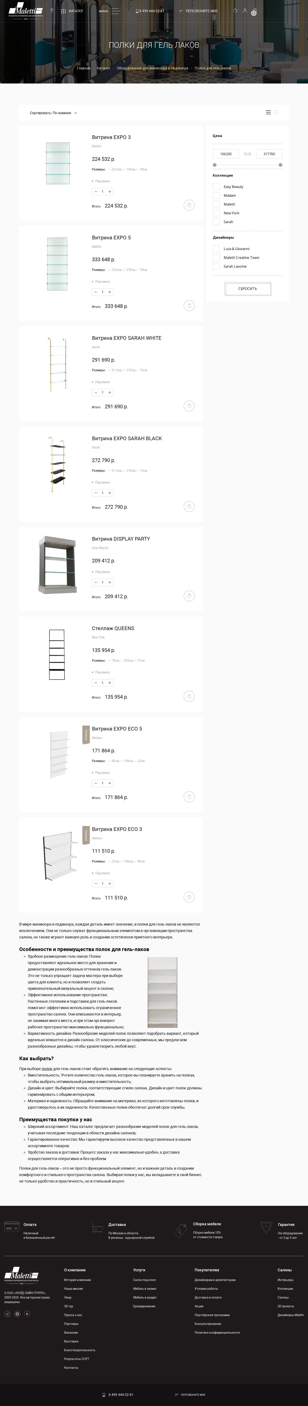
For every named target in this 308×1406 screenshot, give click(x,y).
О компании (75, 1270)
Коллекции (285, 1288)
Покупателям (207, 1270)
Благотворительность (79, 1350)
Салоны (285, 1270)
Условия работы (206, 1288)
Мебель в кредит (145, 1297)
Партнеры (71, 1323)
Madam (97, 738)
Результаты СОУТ (76, 1359)
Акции (199, 1306)
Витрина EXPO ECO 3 (117, 829)
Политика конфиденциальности (217, 1332)
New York (98, 637)
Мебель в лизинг (145, 1288)
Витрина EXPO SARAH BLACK (127, 438)
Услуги (139, 1270)
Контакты (71, 1367)
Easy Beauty (100, 548)
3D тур (68, 1306)
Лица (67, 1297)
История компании (77, 1280)
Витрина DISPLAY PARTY (121, 539)
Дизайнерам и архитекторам (215, 1280)
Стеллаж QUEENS (113, 628)
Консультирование (208, 1323)
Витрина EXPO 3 (111, 137)
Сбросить (247, 288)
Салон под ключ (144, 1280)
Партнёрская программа (212, 1315)
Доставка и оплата (208, 1297)
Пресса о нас (73, 1315)
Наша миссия (73, 1288)
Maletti (96, 146)
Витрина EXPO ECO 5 (117, 729)
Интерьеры (285, 1280)
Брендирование (144, 1306)
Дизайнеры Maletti (291, 1315)
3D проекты (286, 1306)
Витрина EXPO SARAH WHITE (126, 338)
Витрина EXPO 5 (111, 238)
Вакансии (71, 1332)
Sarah (96, 347)
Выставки (71, 1341)
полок (47, 1068)
